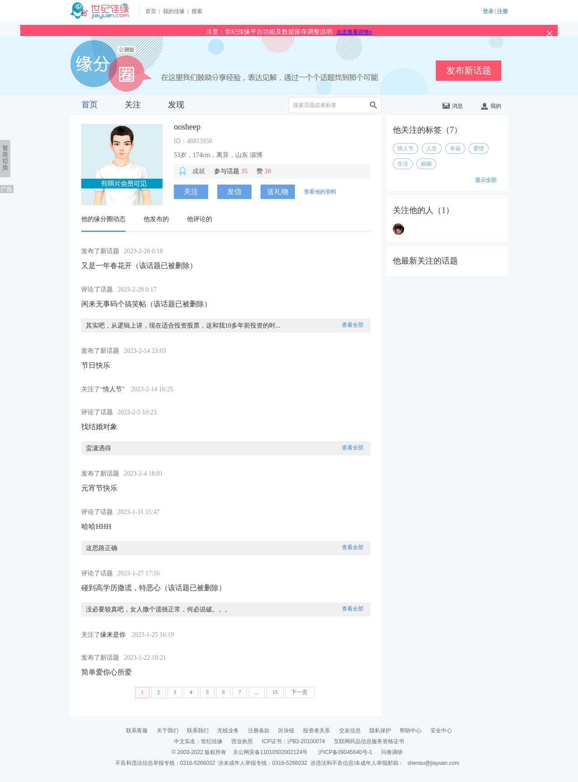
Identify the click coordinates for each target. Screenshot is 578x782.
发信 (234, 191)
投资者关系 (316, 730)
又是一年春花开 (106, 265)
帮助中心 (410, 730)
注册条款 (259, 730)
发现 (176, 104)
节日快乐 (95, 365)
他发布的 (156, 219)
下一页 (300, 692)
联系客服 (137, 730)
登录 (488, 11)
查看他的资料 (320, 192)
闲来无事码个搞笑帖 (113, 304)
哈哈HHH (96, 526)
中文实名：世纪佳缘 (198, 741)
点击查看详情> (354, 32)
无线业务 (228, 730)
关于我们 (167, 730)
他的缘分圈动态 (103, 219)
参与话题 (230, 171)
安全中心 (441, 730)
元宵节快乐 (99, 488)
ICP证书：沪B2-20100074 (293, 741)
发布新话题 (468, 70)
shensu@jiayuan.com (433, 763)
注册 (502, 11)
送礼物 (278, 191)
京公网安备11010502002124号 (270, 752)
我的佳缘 (174, 11)
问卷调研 (392, 752)
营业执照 (242, 741)
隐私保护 (380, 730)
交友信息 (350, 730)
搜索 (196, 11)
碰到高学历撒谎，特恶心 (121, 588)
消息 (453, 106)
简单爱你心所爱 (106, 672)
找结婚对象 (99, 426)
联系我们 (198, 730)
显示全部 (486, 180)
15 (275, 692)
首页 (150, 11)
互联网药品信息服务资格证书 (369, 741)
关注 (133, 104)
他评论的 (199, 219)
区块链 (286, 730)
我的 (491, 106)
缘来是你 (113, 634)
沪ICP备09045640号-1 (345, 752)
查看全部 (353, 325)
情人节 (112, 389)
